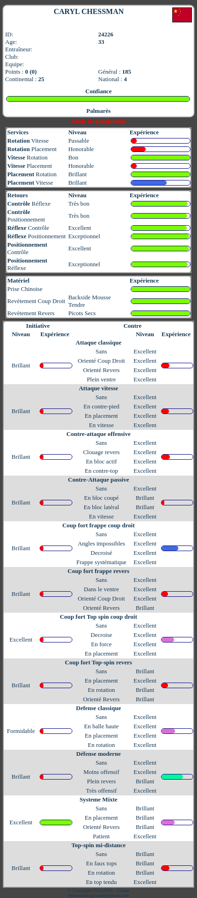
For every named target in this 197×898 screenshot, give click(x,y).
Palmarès (98, 110)
